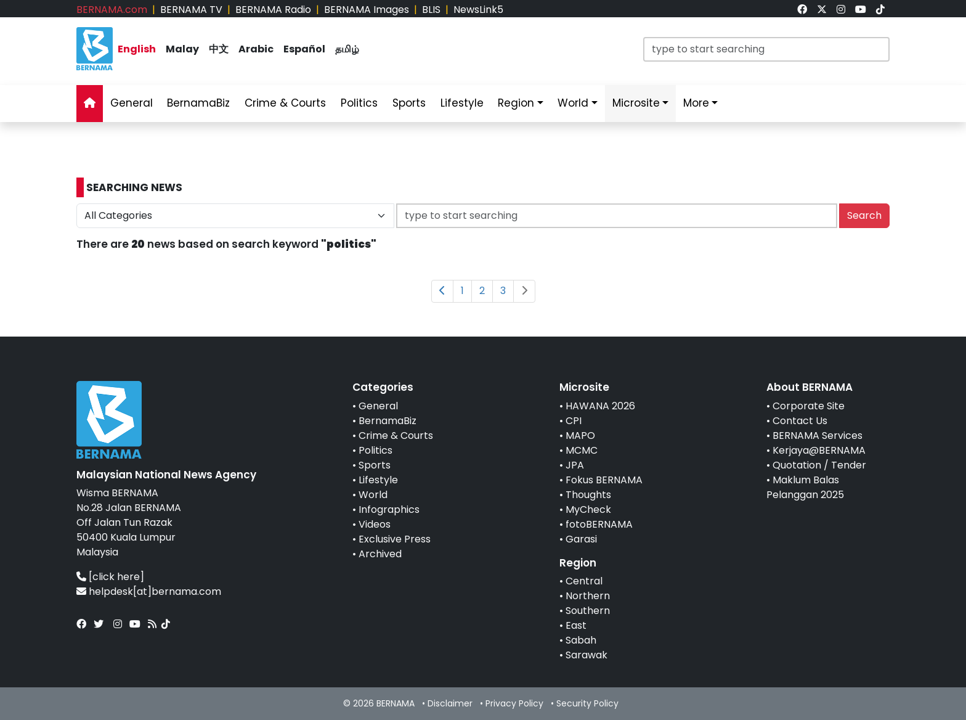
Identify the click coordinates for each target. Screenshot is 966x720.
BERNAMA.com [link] (111, 9)
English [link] (137, 49)
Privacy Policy (514, 703)
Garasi (581, 539)
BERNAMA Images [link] (366, 9)
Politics (375, 450)
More (696, 103)
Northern (588, 596)
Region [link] (516, 103)
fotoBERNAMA (599, 524)
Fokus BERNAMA (604, 480)
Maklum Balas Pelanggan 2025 (805, 487)
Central (584, 581)
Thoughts (588, 495)
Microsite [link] (636, 103)
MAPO (580, 435)
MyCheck (588, 509)
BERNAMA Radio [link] (273, 9)
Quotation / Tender (819, 465)
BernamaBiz (387, 421)
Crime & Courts (396, 435)
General (378, 406)
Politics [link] (359, 103)
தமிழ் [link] (347, 49)
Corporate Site (809, 406)
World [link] (573, 103)
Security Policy (587, 703)
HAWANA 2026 (600, 406)
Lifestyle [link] (462, 103)
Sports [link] (409, 103)
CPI (574, 421)
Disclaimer (450, 703)
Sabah (581, 640)
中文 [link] (219, 49)
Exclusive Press (395, 539)
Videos (375, 524)
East (576, 625)
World (373, 495)
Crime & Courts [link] (285, 103)
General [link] (131, 103)
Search (864, 215)
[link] (802, 9)
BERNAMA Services (817, 435)
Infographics (389, 509)
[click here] (116, 577)
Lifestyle (378, 480)
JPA (575, 465)
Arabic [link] (256, 49)
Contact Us (800, 421)
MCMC (582, 450)
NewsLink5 (478, 9)
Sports (375, 465)
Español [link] (304, 49)
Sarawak (586, 655)
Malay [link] (182, 49)
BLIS (431, 9)
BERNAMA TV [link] (191, 9)
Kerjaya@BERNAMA (819, 450)
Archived (380, 554)
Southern (588, 610)
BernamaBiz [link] (198, 103)
